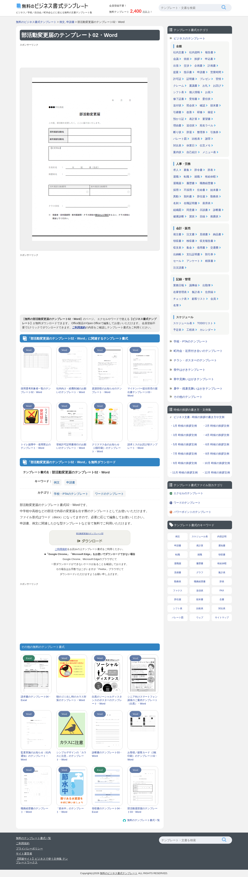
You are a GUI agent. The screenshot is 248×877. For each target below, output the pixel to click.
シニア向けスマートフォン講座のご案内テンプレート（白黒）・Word (142, 700)
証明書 (190, 78)
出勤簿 (206, 285)
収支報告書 (206, 240)
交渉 (186, 65)
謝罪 (208, 138)
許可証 (177, 78)
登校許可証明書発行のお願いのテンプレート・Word (71, 446)
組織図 (177, 209)
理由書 (177, 125)
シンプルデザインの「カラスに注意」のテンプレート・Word (71, 756)
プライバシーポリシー (29, 848)
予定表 (177, 329)
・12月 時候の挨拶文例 (216, 472)
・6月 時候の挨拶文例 (216, 444)
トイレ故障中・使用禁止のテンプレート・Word (36, 446)
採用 (176, 189)
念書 (222, 599)
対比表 (177, 145)
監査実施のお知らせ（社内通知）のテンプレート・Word (36, 756)
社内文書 (178, 52)
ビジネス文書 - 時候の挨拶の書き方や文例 (199, 417)
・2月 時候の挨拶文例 (216, 425)
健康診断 (178, 216)
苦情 (218, 78)
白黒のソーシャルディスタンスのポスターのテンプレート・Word (107, 700)
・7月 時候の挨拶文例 (183, 453)
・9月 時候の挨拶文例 (183, 463)
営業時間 (215, 72)
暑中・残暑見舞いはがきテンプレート (198, 388)
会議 (176, 58)
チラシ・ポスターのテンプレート (195, 360)
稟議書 (193, 85)
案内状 (177, 152)
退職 (176, 176)
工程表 (190, 329)
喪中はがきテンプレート (189, 369)
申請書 (70, 21)
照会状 (190, 105)
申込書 (209, 58)
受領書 (193, 98)
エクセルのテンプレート (188, 493)
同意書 (190, 209)
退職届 (177, 183)
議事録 (193, 285)
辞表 (210, 169)
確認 (202, 105)
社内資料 (194, 52)
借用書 (201, 247)
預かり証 (178, 118)
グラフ (199, 572)
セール (177, 260)
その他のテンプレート (188, 396)
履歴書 (190, 183)
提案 (176, 72)
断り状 (177, 132)
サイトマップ (222, 617)
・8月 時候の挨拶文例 (216, 453)
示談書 (204, 209)
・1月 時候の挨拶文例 (183, 425)
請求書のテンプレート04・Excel (36, 698)
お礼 (205, 85)
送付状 (177, 105)
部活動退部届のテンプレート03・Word (142, 810)
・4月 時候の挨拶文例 (216, 434)
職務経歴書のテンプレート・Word (34, 810)
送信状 (190, 125)
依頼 (186, 58)
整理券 (201, 132)
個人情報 (194, 92)
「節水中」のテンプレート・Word (70, 810)
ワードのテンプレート (109, 493)
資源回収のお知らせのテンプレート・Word (107, 390)
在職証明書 (190, 203)
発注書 (177, 234)
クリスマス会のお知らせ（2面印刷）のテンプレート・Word (106, 448)
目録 (202, 216)
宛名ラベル (206, 125)
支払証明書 (193, 254)
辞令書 (198, 169)
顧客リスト (198, 298)
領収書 (177, 240)
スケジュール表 (182, 323)
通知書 (221, 545)
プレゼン (205, 78)
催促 (210, 112)
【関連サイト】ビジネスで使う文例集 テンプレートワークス (42, 860)
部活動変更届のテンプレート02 (89, 533)
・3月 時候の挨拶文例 (183, 434)
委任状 (206, 98)
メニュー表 (209, 152)
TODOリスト (205, 323)
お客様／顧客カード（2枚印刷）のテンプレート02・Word (142, 756)
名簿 (176, 305)
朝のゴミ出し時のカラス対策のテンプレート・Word (71, 698)
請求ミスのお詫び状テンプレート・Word (142, 446)
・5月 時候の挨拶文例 (183, 444)
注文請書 (178, 267)
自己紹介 (191, 152)
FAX (222, 590)
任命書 (201, 189)
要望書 (206, 118)
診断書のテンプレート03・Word (107, 754)
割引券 (209, 254)
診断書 (217, 209)
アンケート (193, 260)
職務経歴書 (206, 183)
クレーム (178, 85)
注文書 (190, 234)
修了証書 (178, 98)
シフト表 (178, 92)
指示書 (188, 72)
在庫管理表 (180, 292)
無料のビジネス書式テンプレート (36, 21)
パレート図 (180, 138)
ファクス (177, 590)
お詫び (217, 85)
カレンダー (206, 329)
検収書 (190, 240)
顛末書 (214, 105)
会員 (213, 298)
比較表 (196, 138)
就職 (197, 176)
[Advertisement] (90, 56)
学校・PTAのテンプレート (71, 493)
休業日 (190, 145)
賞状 (192, 216)
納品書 (217, 234)
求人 (176, 169)
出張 (176, 65)
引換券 (214, 132)
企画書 (198, 65)
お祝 (208, 92)
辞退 (189, 132)
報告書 (209, 52)
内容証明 (221, 536)
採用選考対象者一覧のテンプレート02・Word (36, 390)
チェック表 (180, 298)
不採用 (188, 189)
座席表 (206, 203)
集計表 (196, 292)
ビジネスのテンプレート (189, 38)
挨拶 (197, 58)
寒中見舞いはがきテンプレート (194, 379)
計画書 (212, 65)
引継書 (177, 112)
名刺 (176, 203)
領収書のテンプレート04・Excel (107, 810)
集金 (189, 247)
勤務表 (214, 196)
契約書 (188, 196)
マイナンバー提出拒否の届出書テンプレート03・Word (142, 392)
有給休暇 (210, 176)
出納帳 (177, 254)
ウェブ (199, 617)
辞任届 (201, 196)
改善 (189, 112)
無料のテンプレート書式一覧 (143, 820)
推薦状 (214, 216)
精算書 (209, 260)
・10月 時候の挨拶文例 (216, 463)
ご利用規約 (79, 327)
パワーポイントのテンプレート (192, 511)
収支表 (177, 247)
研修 (199, 112)
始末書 (214, 189)
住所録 (209, 292)
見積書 (204, 234)
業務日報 (178, 285)
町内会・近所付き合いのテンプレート (198, 350)
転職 (186, 176)
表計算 (193, 118)
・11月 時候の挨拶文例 (183, 472)
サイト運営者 (24, 853)
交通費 (214, 247)
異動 (176, 196)
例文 (62, 21)
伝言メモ (205, 145)
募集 (186, 169)
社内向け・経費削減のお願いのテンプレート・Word (71, 390)
